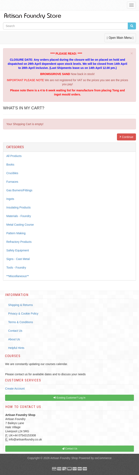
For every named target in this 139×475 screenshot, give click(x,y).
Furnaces (12, 181)
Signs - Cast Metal (18, 259)
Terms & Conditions (20, 322)
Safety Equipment (17, 250)
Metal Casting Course (20, 224)
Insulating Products (18, 207)
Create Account (15, 388)
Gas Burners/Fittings (19, 190)
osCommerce (103, 458)
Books (10, 164)
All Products (14, 156)
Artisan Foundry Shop (64, 458)
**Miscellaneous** (17, 276)
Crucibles (12, 173)
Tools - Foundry (16, 267)
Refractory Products (19, 241)
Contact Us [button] (69, 448)
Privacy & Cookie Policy (23, 313)
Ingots (10, 199)
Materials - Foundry (18, 216)
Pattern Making (16, 233)
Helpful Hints (16, 348)
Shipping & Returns (20, 305)
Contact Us (15, 330)
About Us (14, 339)
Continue (126, 137)
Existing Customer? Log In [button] (69, 397)
